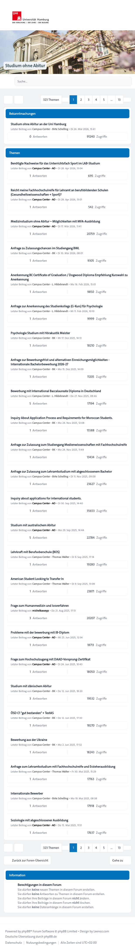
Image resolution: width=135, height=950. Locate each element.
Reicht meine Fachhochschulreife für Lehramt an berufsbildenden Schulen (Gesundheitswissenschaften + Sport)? (59, 192)
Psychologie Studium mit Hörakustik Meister (40, 333)
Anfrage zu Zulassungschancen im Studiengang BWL (45, 248)
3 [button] (88, 99)
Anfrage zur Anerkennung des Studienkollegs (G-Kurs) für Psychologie (57, 306)
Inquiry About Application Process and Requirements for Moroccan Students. (62, 418)
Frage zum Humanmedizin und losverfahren (40, 605)
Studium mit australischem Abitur (33, 525)
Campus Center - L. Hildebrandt (50, 284)
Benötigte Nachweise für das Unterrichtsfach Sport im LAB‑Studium (55, 163)
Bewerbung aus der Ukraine (29, 740)
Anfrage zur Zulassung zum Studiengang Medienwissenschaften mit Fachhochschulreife (69, 445)
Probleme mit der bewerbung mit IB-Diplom (40, 632)
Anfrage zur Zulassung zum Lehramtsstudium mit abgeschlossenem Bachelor (61, 471)
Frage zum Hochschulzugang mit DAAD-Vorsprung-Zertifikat (50, 659)
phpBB (26, 931)
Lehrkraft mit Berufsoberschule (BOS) (35, 552)
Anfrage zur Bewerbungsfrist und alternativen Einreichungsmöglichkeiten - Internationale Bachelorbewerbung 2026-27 (60, 362)
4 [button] (96, 99)
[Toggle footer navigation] (5, 920)
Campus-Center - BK (43, 253)
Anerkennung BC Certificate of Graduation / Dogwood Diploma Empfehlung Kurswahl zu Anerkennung (69, 277)
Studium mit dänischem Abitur (31, 686)
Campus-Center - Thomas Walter (50, 557)
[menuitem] (13, 942)
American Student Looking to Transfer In (37, 579)
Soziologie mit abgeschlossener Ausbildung (39, 820)
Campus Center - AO (43, 168)
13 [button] (119, 99)
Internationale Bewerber (27, 793)
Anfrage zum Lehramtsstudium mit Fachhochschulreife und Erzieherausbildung (63, 766)
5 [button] (104, 99)
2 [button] (81, 99)
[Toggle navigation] (130, 15)
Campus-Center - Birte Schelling (50, 129)
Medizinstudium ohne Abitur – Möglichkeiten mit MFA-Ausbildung (55, 221)
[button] (127, 99)
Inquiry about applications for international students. (46, 498)
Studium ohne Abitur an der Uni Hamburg (38, 124)
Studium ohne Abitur (25, 66)
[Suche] (119, 81)
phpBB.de (50, 936)
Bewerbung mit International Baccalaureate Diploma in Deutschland (56, 391)
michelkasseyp (40, 610)
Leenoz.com (101, 931)
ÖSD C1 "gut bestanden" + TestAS (32, 713)
